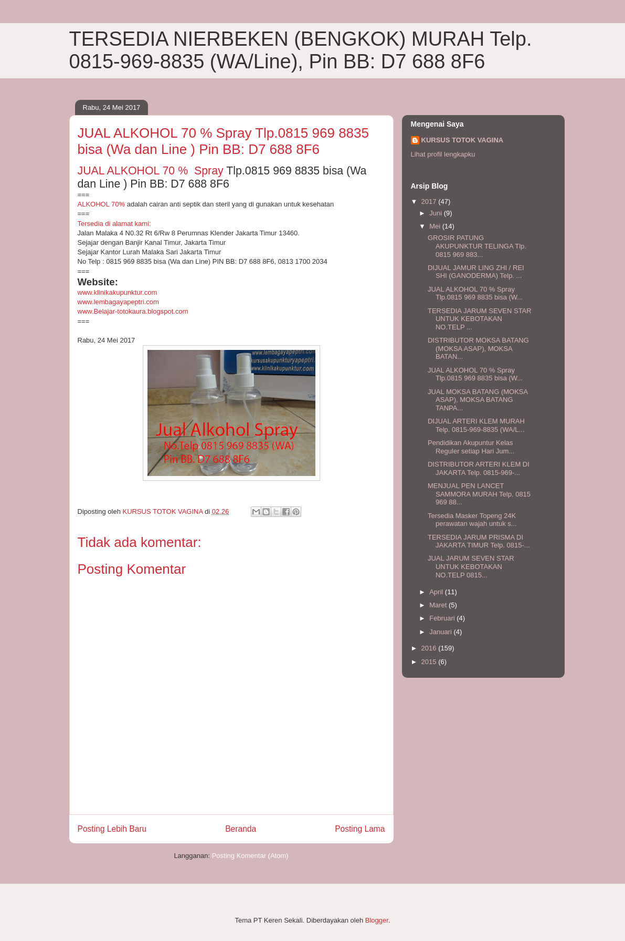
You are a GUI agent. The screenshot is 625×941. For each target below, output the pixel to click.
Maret (439, 605)
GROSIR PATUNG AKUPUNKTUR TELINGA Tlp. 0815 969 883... (477, 246)
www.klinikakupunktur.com (117, 292)
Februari (443, 618)
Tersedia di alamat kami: (114, 224)
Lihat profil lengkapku (443, 154)
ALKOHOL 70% (101, 204)
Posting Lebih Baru (112, 828)
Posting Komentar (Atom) (250, 856)
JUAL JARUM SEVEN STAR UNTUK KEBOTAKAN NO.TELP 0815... (471, 566)
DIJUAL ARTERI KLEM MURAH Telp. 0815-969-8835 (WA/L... (476, 425)
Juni (436, 213)
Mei (435, 226)
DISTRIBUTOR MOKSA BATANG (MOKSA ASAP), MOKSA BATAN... (478, 348)
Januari (441, 632)
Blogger (376, 920)
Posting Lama (360, 828)
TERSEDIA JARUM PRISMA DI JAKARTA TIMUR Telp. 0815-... (479, 541)
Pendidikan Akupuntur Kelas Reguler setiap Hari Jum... (471, 447)
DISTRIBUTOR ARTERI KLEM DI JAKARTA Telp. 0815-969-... (478, 468)
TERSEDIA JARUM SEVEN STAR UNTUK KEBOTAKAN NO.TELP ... (480, 319)
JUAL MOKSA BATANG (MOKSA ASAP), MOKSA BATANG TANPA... (477, 400)
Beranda (240, 828)
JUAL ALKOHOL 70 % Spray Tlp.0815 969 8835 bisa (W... (475, 293)
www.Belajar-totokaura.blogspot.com (133, 311)
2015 (430, 662)
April (437, 592)
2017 (430, 201)
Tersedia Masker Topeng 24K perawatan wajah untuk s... (472, 520)
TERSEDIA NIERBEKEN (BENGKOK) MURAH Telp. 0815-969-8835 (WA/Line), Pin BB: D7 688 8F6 (300, 50)
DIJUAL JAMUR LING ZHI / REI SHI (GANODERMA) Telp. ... (476, 272)
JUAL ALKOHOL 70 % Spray (151, 170)
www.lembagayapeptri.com (118, 302)
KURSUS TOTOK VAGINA (462, 140)
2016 (430, 648)
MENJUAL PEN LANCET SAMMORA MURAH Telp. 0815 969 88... (479, 494)
